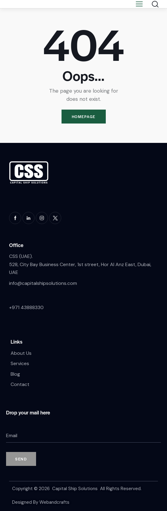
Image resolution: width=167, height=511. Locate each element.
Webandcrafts (54, 502)
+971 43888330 (26, 307)
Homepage (83, 116)
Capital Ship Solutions (75, 489)
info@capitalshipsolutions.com (43, 283)
